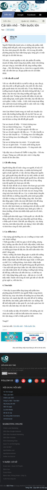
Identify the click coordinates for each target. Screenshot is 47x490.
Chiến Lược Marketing (10, 428)
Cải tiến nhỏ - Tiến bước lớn (24, 326)
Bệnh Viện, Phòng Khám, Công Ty (14, 475)
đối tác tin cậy (7, 413)
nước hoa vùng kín (9, 479)
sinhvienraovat (7, 419)
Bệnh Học (6, 469)
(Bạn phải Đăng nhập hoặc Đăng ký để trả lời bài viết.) (29, 347)
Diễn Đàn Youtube (9, 437)
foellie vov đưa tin (9, 456)
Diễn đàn (8, 15)
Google (20, 15)
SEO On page (7, 406)
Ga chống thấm (8, 416)
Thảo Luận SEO (8, 395)
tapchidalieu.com (9, 450)
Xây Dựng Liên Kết (9, 403)
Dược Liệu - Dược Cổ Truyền (13, 466)
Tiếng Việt (28, 488)
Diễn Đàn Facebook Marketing (13, 434)
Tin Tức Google (8, 392)
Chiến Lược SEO (8, 397)
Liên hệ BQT (7, 447)
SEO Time (10, 486)
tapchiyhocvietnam (9, 453)
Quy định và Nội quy (40, 488)
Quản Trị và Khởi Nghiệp (11, 444)
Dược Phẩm (7, 472)
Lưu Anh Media (8, 409)
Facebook (31, 15)
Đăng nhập (39, 2)
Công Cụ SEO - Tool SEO (11, 400)
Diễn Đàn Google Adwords (12, 431)
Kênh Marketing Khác (10, 441)
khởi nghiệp (10, 30)
